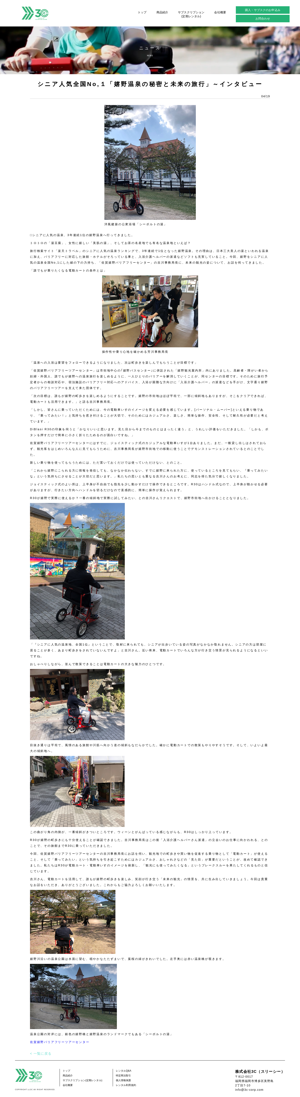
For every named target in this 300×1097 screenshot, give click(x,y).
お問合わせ (262, 18)
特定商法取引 (123, 1075)
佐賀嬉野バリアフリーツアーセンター (60, 1042)
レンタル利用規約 (126, 1085)
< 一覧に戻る (41, 1053)
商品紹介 (162, 12)
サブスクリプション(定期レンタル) (191, 14)
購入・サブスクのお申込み (262, 10)
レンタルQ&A (123, 1070)
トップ (142, 12)
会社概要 (220, 12)
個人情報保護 (123, 1080)
